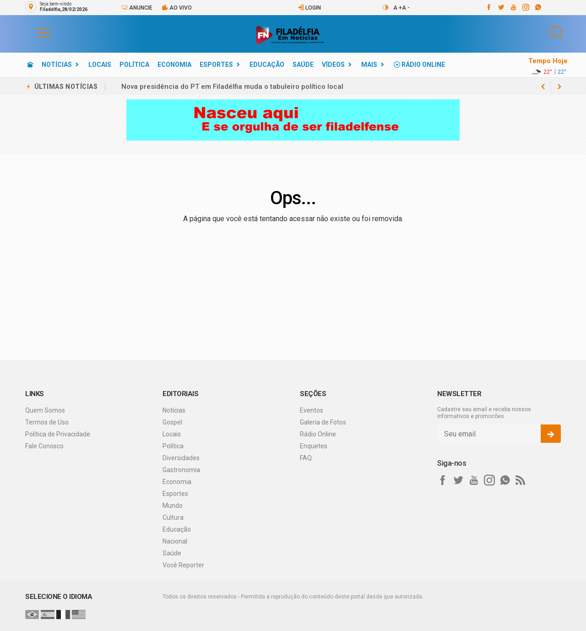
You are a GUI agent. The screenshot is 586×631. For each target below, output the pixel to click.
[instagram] (525, 7)
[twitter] (501, 7)
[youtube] (513, 7)
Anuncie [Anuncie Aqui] (136, 7)
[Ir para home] (30, 64)
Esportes (216, 64)
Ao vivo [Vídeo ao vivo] (177, 7)
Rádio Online (419, 64)
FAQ (306, 458)
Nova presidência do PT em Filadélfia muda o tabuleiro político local (232, 86)
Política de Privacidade (57, 434)
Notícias (57, 64)
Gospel (172, 422)
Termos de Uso (47, 422)
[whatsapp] (538, 7)
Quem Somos (45, 410)
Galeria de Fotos (323, 422)
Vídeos (333, 64)
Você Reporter (183, 565)
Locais (99, 64)
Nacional (175, 541)
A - (406, 8)
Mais (369, 64)
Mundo (173, 505)
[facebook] (488, 7)
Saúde (303, 64)
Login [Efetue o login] (309, 7)
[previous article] (559, 86)
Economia (174, 64)
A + (397, 8)
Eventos (311, 410)
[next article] (543, 86)
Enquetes (313, 446)
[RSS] (520, 480)
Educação (267, 64)
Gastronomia (181, 469)
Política (134, 64)
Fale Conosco (44, 446)
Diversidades (181, 458)
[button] (34, 32)
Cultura (173, 517)
